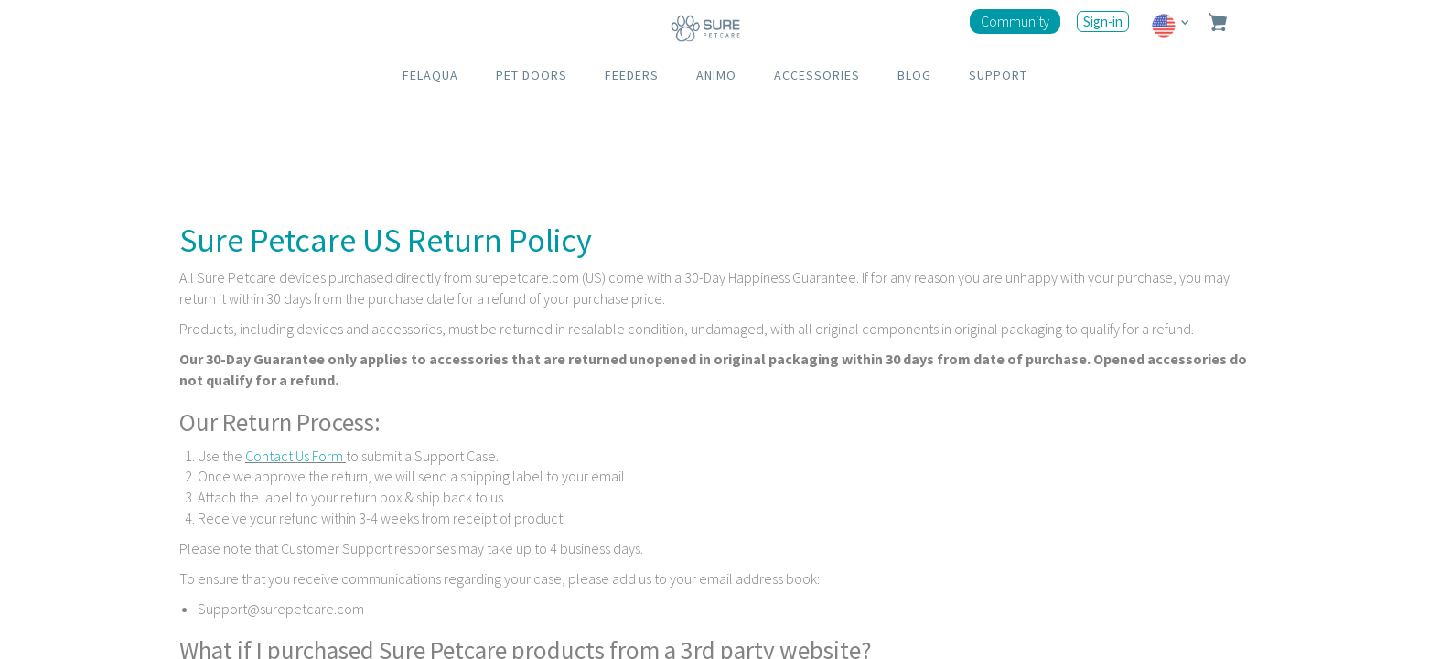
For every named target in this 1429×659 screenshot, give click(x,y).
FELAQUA (430, 75)
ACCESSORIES (817, 75)
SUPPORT (998, 75)
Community (1015, 21)
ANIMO (716, 75)
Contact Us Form (295, 456)
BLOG (914, 75)
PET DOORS (531, 75)
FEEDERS (632, 75)
